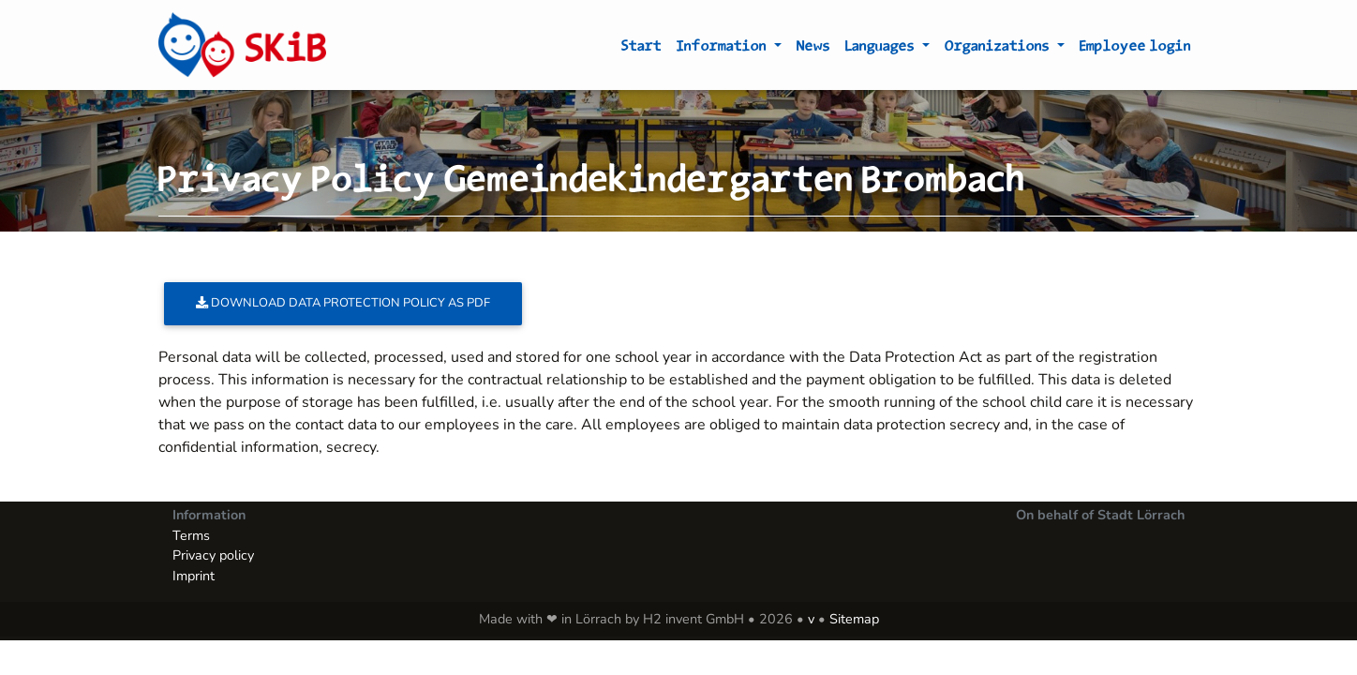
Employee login (1135, 48)
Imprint (193, 575)
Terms (191, 535)
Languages (881, 48)
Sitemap (854, 618)
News (813, 48)
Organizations (999, 48)
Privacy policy (213, 555)
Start (641, 48)
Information (723, 48)
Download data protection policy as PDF (343, 302)
